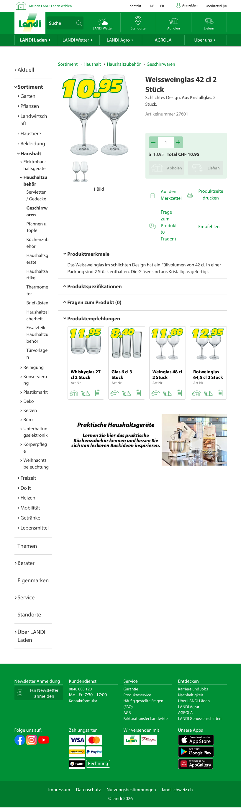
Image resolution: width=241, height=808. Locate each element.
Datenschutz (88, 790)
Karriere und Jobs (193, 689)
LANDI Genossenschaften (200, 718)
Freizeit (28, 477)
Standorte (29, 614)
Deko (29, 401)
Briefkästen (37, 303)
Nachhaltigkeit (190, 694)
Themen (27, 545)
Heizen (28, 497)
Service (26, 597)
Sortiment (30, 86)
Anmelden (190, 5)
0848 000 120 (80, 689)
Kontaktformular (83, 700)
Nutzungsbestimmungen (131, 790)
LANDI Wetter (76, 40)
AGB (127, 712)
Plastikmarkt (36, 392)
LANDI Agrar (188, 706)
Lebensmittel (35, 527)
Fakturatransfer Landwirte (146, 718)
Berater (26, 562)
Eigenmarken (33, 580)
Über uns (203, 40)
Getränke (30, 517)
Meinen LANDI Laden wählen (50, 6)
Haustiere (31, 133)
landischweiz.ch (177, 790)
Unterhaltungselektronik (36, 432)
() (216, 6)
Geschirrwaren (161, 64)
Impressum (59, 790)
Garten (28, 96)
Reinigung (34, 367)
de (152, 6)
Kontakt (135, 6)
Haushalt (31, 153)
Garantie (131, 689)
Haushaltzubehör (124, 64)
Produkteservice (137, 694)
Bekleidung (33, 143)
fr (162, 6)
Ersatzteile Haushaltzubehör (38, 334)
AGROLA (163, 40)
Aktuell (26, 69)
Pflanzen (30, 106)
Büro (28, 420)
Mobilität (30, 507)
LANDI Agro (118, 40)
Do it (26, 487)
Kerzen (30, 410)
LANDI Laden (33, 40)
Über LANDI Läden (194, 700)
